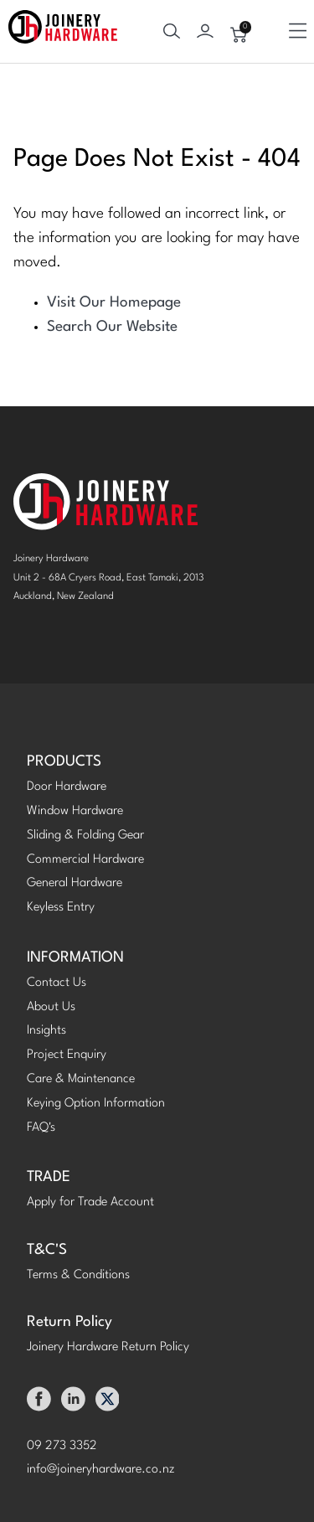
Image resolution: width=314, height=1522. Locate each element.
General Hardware (74, 883)
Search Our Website (112, 327)
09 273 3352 (62, 1446)
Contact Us (56, 983)
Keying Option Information (96, 1103)
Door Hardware (66, 787)
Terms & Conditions (78, 1275)
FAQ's (41, 1128)
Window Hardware (75, 811)
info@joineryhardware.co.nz (101, 1469)
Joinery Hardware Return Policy (108, 1347)
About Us (51, 1007)
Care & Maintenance (81, 1079)
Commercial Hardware (85, 860)
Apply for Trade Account (90, 1202)
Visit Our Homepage (114, 303)
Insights (46, 1030)
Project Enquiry (66, 1055)
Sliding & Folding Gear (85, 835)
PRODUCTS (64, 762)
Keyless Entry (61, 907)
